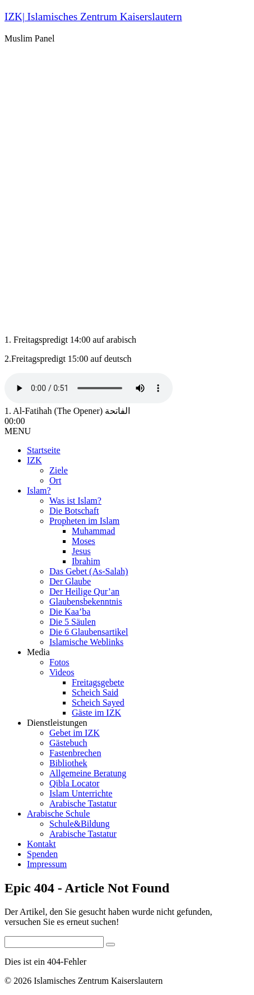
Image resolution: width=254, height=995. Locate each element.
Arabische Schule (58, 813)
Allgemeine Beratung (87, 773)
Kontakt (41, 844)
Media (38, 652)
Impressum (47, 864)
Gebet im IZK (74, 733)
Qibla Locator (74, 783)
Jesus (81, 551)
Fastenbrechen (75, 753)
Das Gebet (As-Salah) (88, 571)
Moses (83, 541)
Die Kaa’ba (69, 611)
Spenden (42, 854)
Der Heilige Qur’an (84, 591)
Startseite (44, 450)
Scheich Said (95, 692)
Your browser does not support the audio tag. (88, 388)
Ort (55, 480)
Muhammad (93, 531)
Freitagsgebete (98, 682)
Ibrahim (86, 561)
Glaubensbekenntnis (85, 601)
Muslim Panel (29, 38)
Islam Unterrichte (80, 793)
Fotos (59, 662)
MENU (17, 431)
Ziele (58, 470)
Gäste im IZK (96, 712)
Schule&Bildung (79, 823)
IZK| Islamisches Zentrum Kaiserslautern (93, 16)
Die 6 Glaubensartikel (88, 632)
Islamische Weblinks (86, 642)
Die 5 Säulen (72, 622)
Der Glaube (70, 581)
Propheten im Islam (84, 521)
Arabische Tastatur (83, 803)
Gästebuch (68, 743)
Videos (61, 672)
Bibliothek (68, 763)
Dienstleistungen (57, 722)
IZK (34, 460)
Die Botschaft (74, 510)
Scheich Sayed (98, 702)
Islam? (39, 490)
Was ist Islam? (75, 500)
